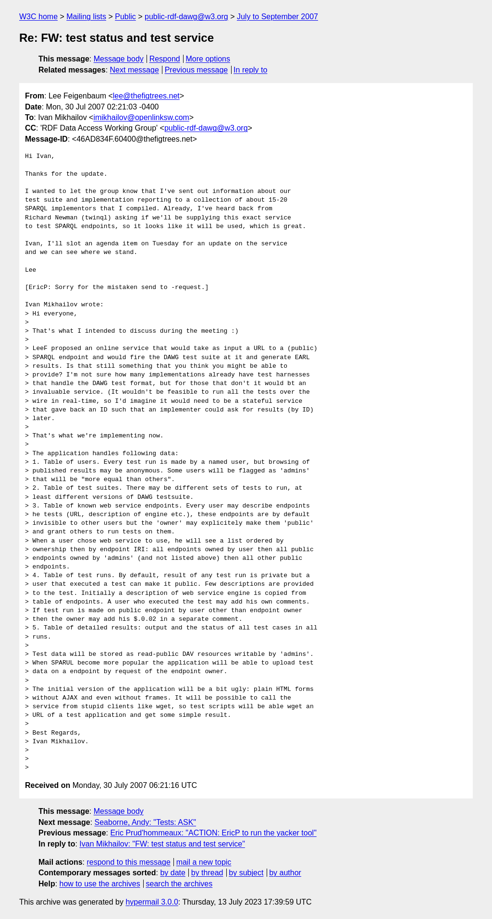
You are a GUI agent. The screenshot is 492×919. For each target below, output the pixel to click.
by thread (207, 873)
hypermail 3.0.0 (151, 902)
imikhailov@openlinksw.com (141, 117)
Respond (164, 59)
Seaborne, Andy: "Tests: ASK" (145, 822)
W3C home (38, 16)
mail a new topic (204, 862)
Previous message (196, 70)
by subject (246, 873)
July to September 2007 (277, 16)
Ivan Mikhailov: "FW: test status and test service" (162, 844)
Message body (119, 59)
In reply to (250, 70)
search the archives (179, 884)
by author (285, 873)
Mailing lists (86, 16)
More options (208, 59)
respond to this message (128, 862)
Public (125, 16)
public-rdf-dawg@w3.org (186, 16)
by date (172, 873)
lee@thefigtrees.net (146, 96)
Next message (134, 70)
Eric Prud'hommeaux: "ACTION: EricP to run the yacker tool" (213, 833)
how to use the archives (100, 884)
